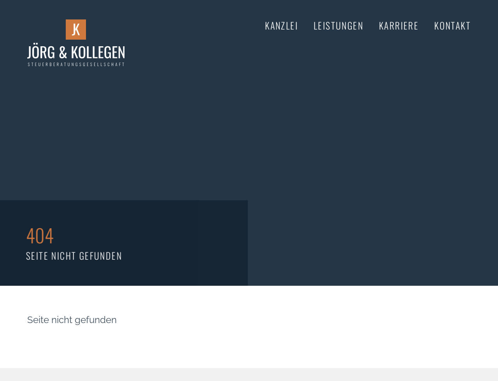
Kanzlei (281, 25)
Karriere (399, 25)
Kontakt (452, 25)
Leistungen (338, 25)
